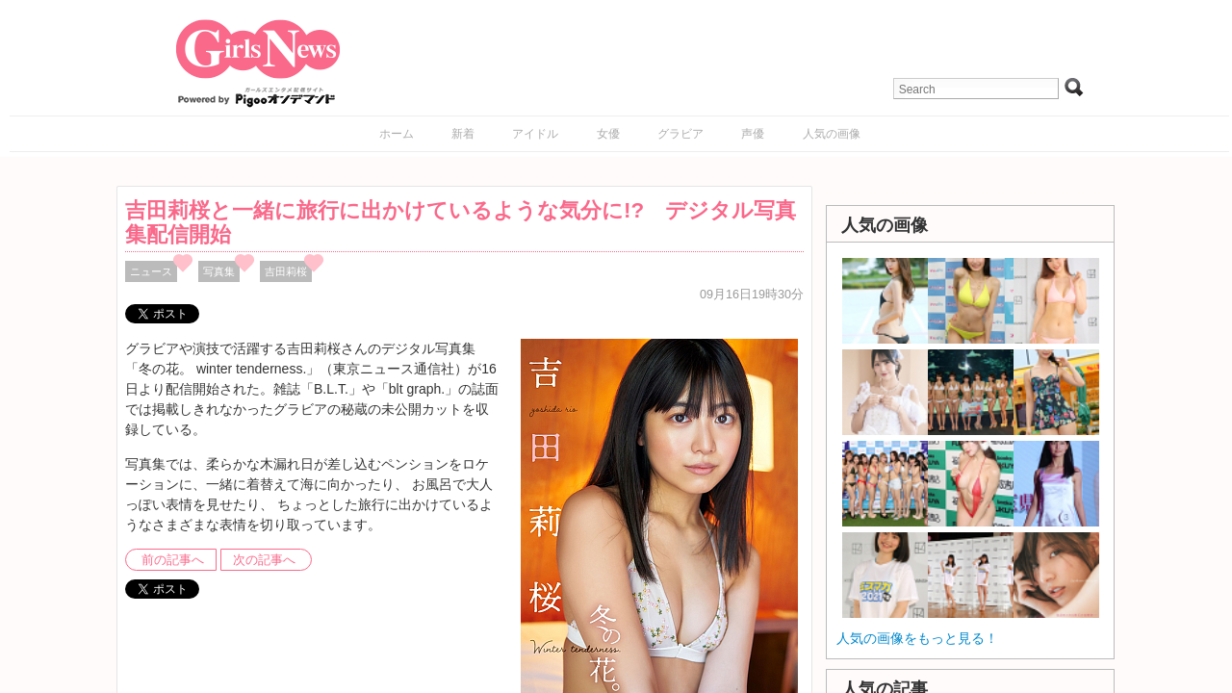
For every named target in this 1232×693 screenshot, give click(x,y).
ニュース (151, 271)
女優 (608, 134)
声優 (752, 134)
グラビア (680, 134)
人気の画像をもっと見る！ (917, 638)
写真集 (219, 271)
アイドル (535, 134)
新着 (463, 134)
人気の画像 (831, 134)
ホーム (396, 134)
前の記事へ (172, 560)
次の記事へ (264, 560)
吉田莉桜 (286, 271)
